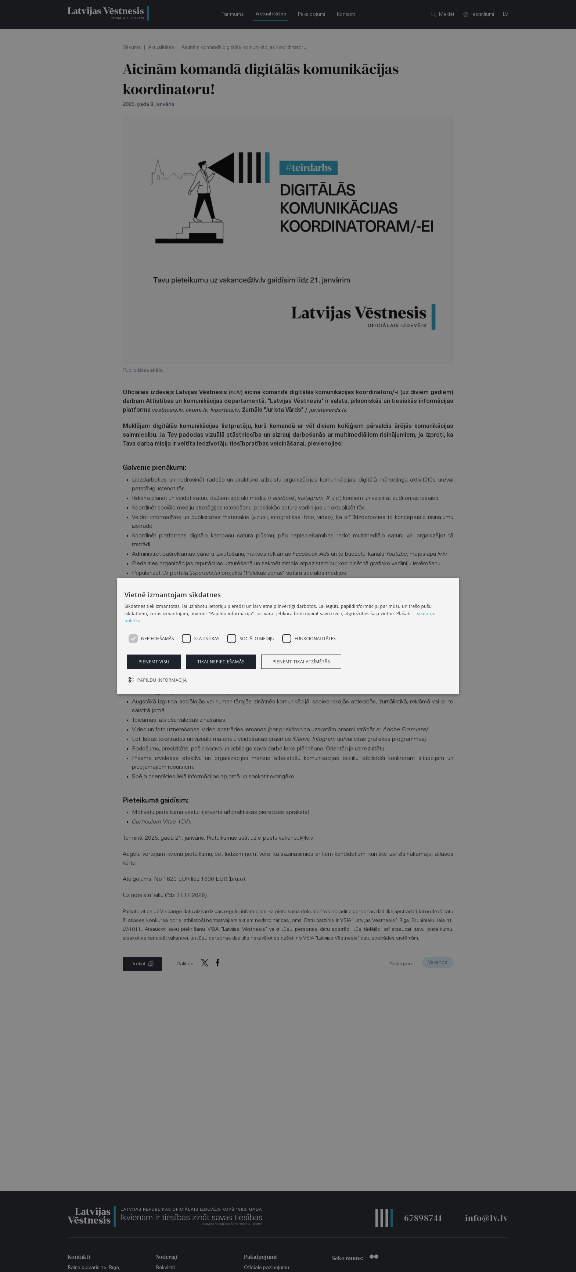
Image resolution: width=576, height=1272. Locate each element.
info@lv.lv (486, 1218)
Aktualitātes (161, 47)
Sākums (132, 47)
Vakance (437, 962)
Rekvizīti (165, 1268)
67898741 (423, 1218)
